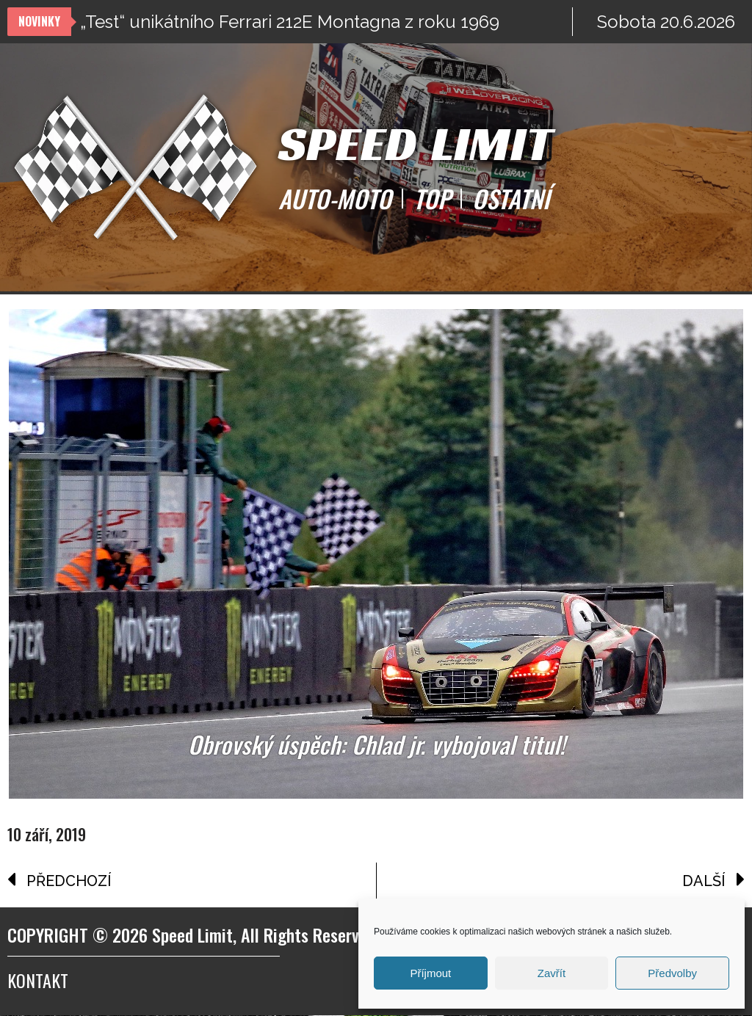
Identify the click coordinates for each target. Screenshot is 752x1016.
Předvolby (672, 973)
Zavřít (551, 973)
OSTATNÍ (510, 199)
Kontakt (37, 981)
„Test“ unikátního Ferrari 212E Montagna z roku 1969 (289, 21)
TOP (431, 199)
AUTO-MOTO (334, 199)
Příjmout (430, 973)
